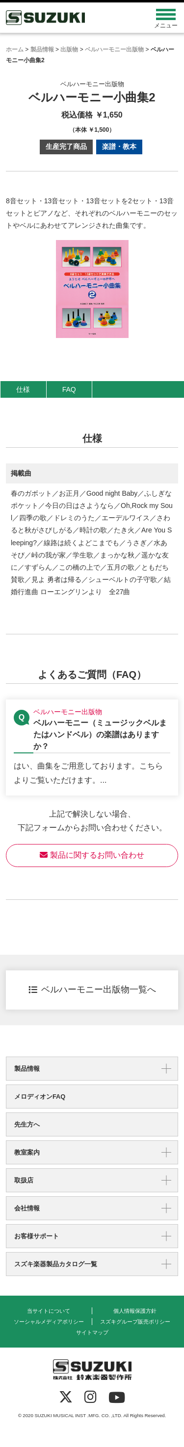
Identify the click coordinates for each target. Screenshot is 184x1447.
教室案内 (27, 1152)
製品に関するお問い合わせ (92, 855)
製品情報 (27, 1068)
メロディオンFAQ (39, 1096)
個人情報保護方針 (135, 1311)
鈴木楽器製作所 (70, 17)
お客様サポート (36, 1236)
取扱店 (23, 1180)
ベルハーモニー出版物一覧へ (92, 989)
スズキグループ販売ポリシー (135, 1322)
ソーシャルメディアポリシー (49, 1322)
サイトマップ (92, 1332)
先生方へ (27, 1124)
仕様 (23, 389)
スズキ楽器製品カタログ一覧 (55, 1264)
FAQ (69, 389)
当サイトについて (48, 1311)
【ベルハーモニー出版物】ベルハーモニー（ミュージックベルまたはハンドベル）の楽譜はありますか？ (92, 747)
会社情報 (27, 1208)
